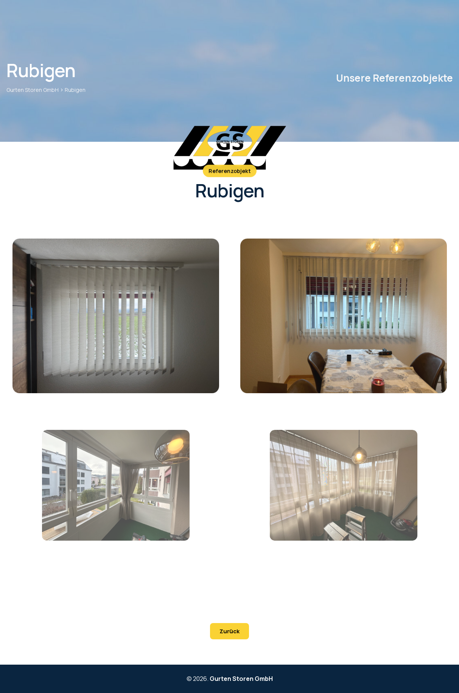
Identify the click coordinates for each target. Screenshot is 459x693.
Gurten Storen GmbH (241, 678)
